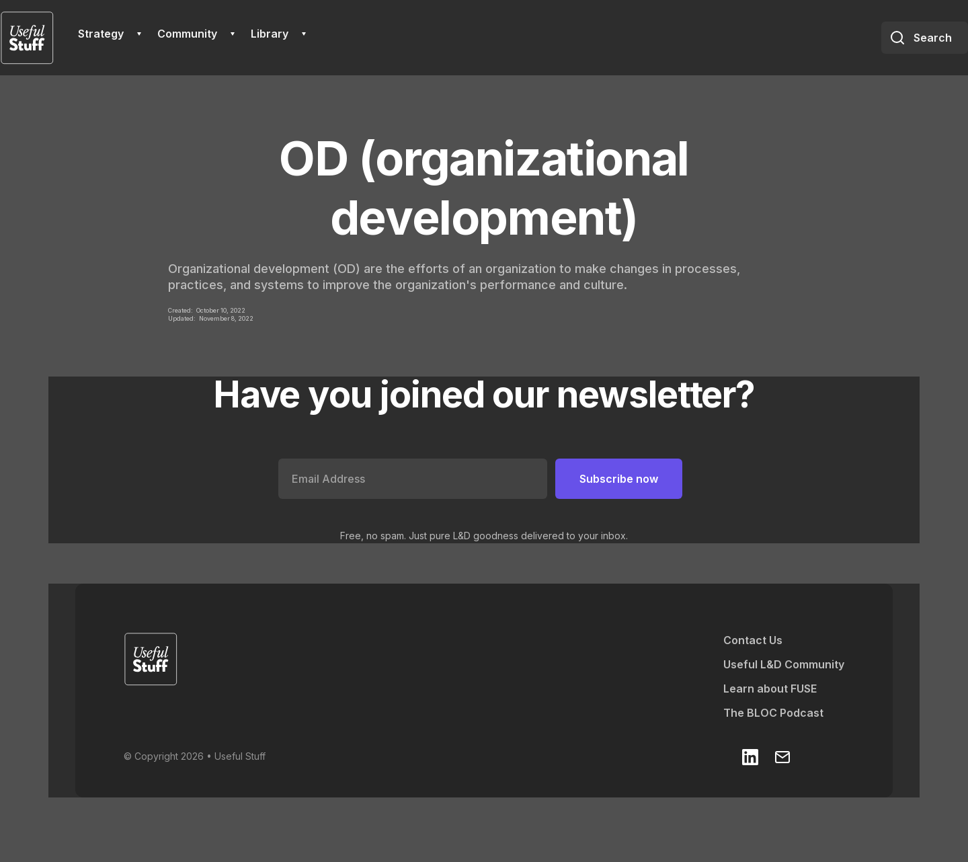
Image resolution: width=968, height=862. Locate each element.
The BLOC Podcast (773, 712)
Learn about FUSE (770, 688)
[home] (27, 38)
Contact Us (752, 640)
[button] (109, 34)
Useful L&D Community (783, 664)
